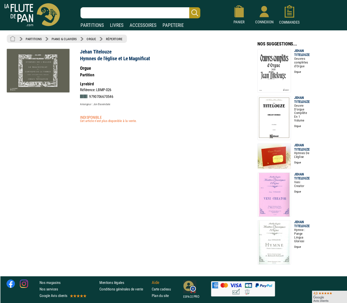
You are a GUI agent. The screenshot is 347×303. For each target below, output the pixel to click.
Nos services (49, 289)
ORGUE (91, 39)
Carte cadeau (161, 289)
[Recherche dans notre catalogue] (140, 12)
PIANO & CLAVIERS (64, 39)
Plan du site (160, 296)
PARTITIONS (92, 25)
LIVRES (117, 25)
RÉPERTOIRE (114, 39)
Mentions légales (111, 282)
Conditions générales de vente (124, 289)
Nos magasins (50, 282)
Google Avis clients (63, 296)
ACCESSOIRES (143, 25)
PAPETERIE (173, 25)
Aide (155, 282)
